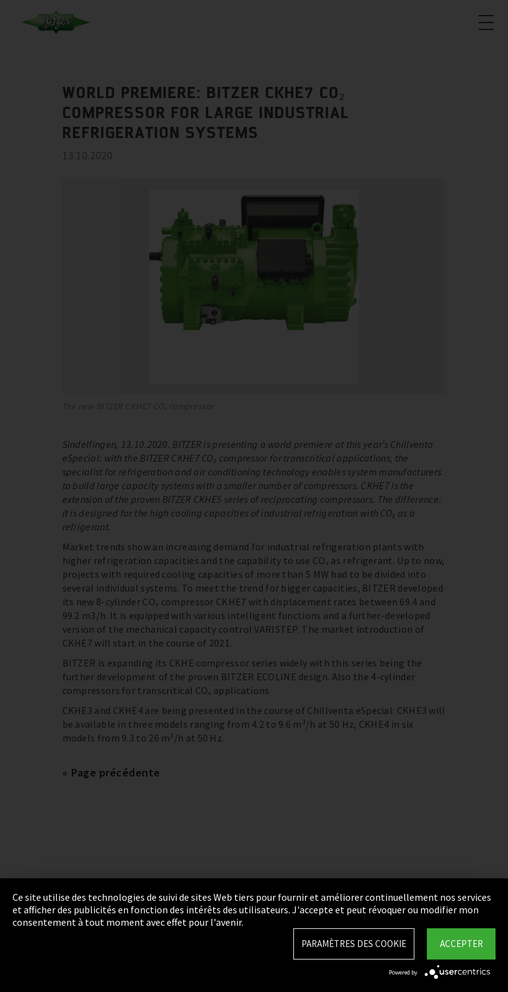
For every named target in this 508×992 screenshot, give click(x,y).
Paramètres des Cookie (353, 944)
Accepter (461, 944)
